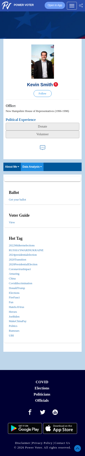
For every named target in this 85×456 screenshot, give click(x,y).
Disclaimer (22, 443)
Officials (42, 400)
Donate (42, 126)
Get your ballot (17, 199)
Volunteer (42, 134)
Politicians (42, 394)
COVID (42, 382)
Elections (42, 388)
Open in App (55, 5)
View (12, 222)
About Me (12, 166)
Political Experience (21, 120)
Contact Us (62, 443)
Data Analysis (32, 166)
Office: (11, 106)
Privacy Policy (42, 443)
